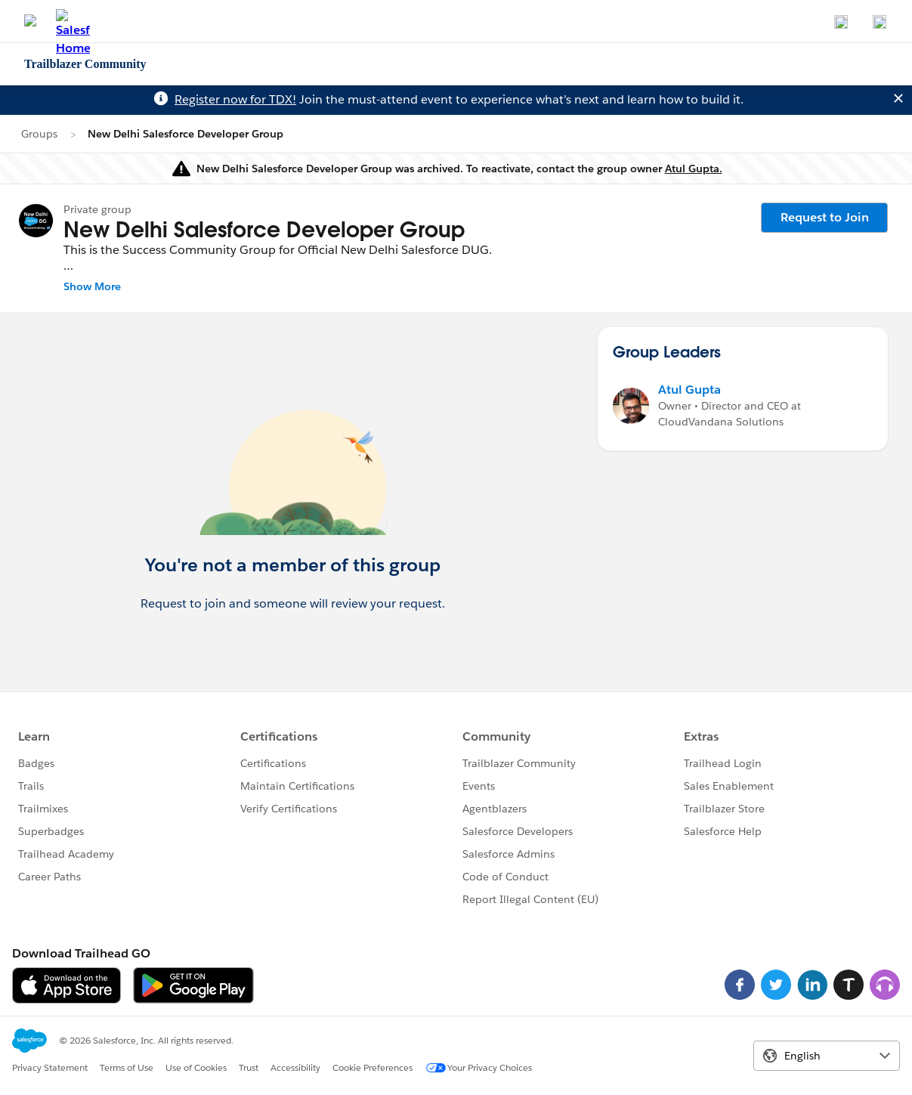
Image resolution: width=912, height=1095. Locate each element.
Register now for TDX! (235, 99)
